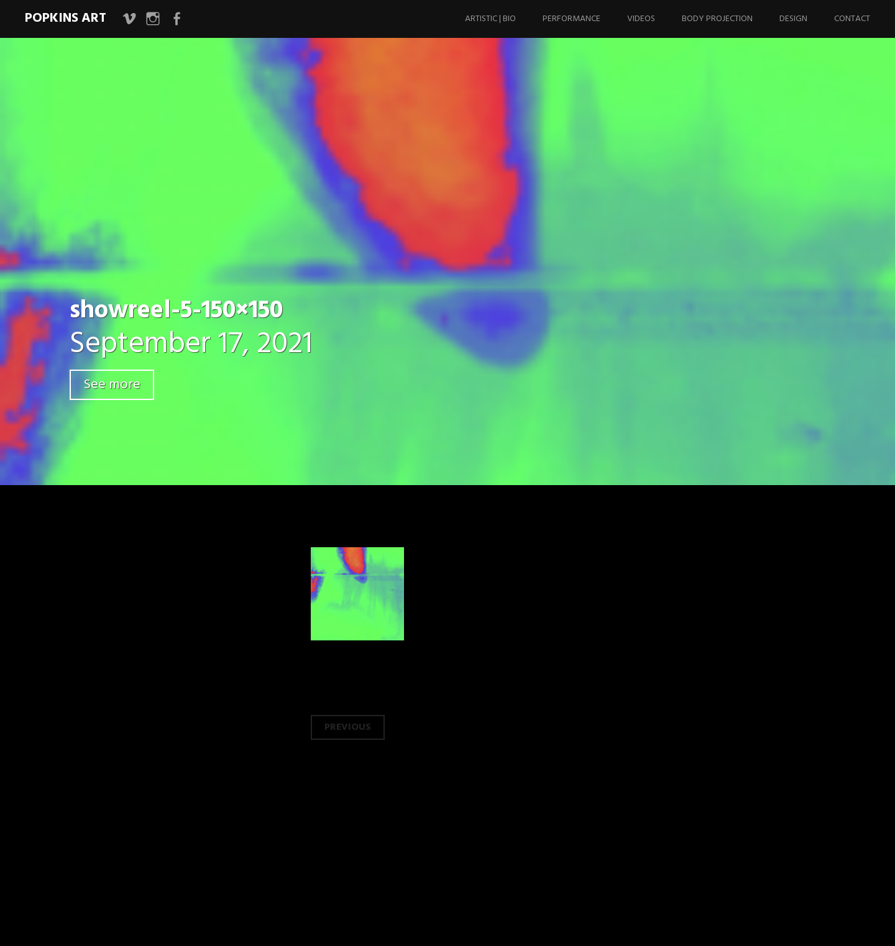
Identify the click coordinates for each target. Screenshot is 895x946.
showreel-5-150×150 (176, 311)
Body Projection (717, 19)
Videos (641, 19)
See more (111, 385)
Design (793, 19)
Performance (571, 19)
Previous (347, 727)
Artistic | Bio (490, 19)
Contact (852, 19)
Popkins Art (65, 18)
